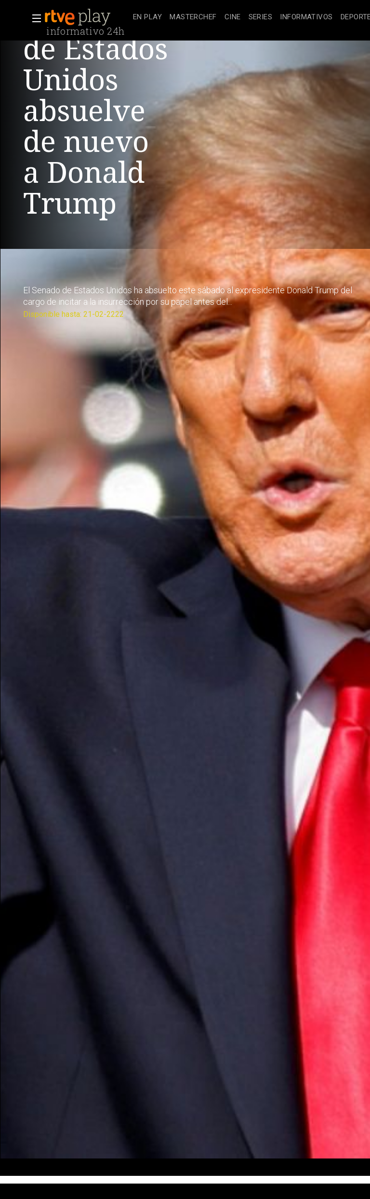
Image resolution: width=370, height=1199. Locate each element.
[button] (33, 18)
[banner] (86, 17)
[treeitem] (147, 17)
